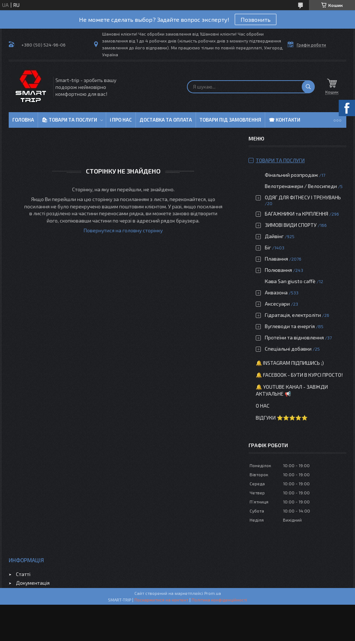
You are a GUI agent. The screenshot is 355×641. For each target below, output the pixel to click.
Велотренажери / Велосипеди (301, 186)
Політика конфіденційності (219, 599)
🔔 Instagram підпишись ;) (290, 363)
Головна (23, 120)
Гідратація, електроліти (293, 315)
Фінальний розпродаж (292, 175)
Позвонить (256, 19)
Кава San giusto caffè (290, 281)
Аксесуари (277, 304)
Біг (268, 247)
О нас (263, 406)
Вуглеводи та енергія (290, 326)
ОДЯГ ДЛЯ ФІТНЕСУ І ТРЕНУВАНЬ (303, 197)
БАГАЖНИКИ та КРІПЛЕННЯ (296, 214)
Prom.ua (212, 593)
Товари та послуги (280, 160)
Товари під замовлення (230, 120)
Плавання (276, 259)
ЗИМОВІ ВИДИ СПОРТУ (291, 225)
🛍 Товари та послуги (69, 120)
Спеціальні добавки (288, 349)
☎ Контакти (284, 120)
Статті (23, 574)
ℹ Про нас (121, 120)
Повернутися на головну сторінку (123, 230)
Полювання (278, 270)
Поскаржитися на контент (161, 599)
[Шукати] (308, 86)
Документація (33, 583)
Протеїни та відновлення (294, 337)
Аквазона (276, 292)
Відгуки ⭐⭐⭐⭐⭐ (282, 418)
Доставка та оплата (165, 120)
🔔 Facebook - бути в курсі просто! (299, 375)
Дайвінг (274, 236)
